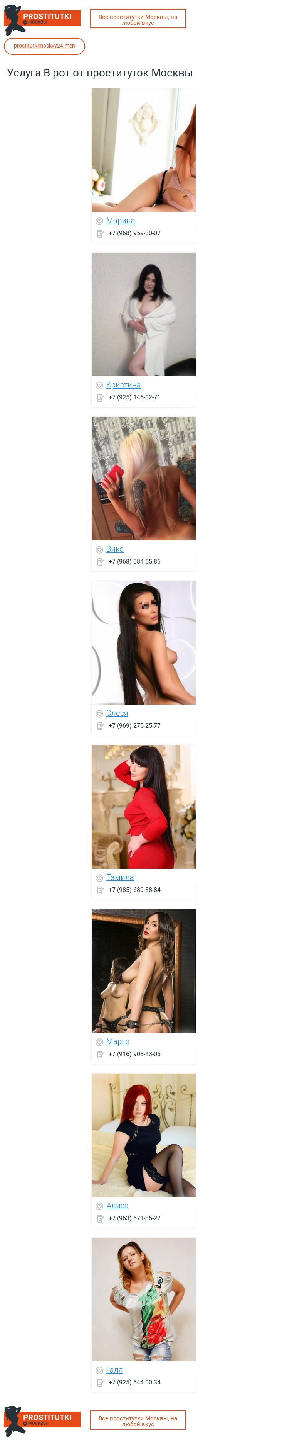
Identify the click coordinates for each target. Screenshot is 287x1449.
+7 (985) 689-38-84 (135, 889)
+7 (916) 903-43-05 (135, 1053)
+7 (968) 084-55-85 (135, 561)
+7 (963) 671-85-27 (135, 1217)
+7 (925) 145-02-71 (135, 397)
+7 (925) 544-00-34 (135, 1382)
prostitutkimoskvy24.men (44, 45)
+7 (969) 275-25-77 (135, 725)
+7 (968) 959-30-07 (135, 232)
